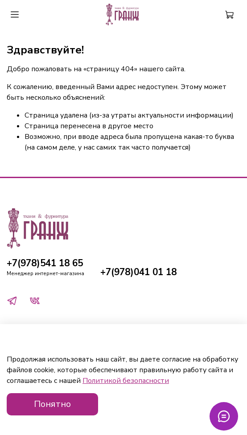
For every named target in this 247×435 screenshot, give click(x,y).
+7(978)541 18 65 (45, 263)
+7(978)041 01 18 (138, 272)
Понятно (52, 404)
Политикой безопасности (125, 381)
